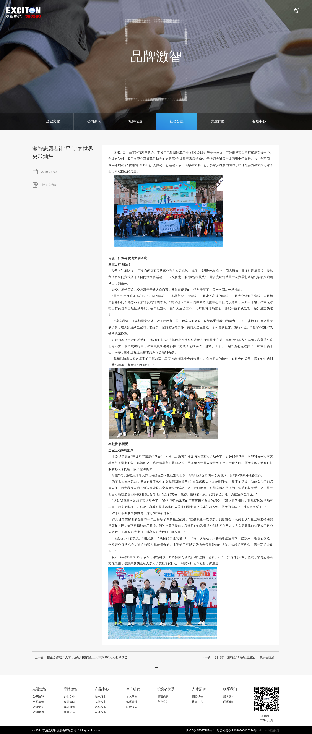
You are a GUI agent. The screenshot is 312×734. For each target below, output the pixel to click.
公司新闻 (94, 121)
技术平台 (131, 696)
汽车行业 (100, 707)
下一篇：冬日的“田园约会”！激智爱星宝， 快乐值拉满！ (239, 657)
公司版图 (38, 712)
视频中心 (259, 121)
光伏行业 (100, 701)
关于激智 (38, 696)
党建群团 (218, 121)
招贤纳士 (197, 696)
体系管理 (131, 701)
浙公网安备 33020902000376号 (237, 730)
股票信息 (163, 696)
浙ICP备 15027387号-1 (200, 730)
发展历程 (38, 701)
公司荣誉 (38, 707)
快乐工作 (197, 701)
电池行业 (100, 712)
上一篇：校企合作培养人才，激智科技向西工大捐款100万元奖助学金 (81, 657)
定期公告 (163, 701)
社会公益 (177, 121)
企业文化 (53, 121)
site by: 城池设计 (269, 730)
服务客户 (228, 696)
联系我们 (228, 701)
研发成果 (131, 707)
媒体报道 (135, 121)
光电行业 (100, 696)
